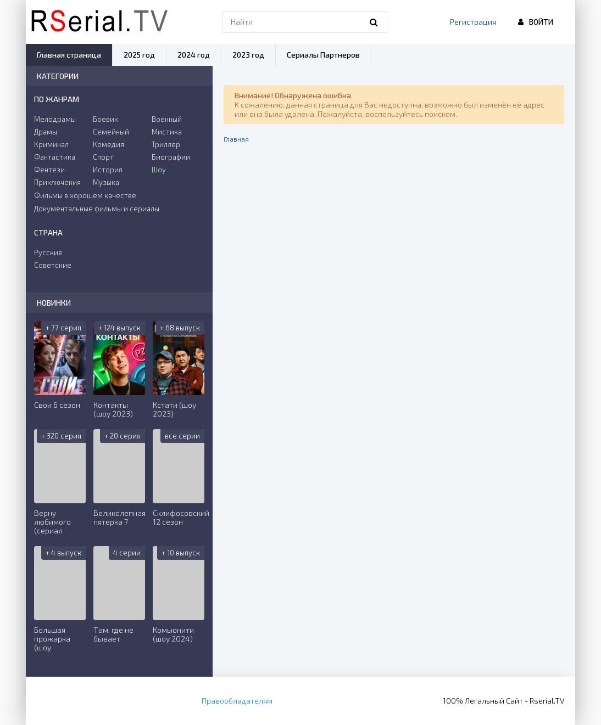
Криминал (51, 144)
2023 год (248, 54)
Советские (52, 265)
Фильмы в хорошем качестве (85, 195)
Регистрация (473, 21)
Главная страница (69, 54)
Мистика (167, 131)
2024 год (193, 54)
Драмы (45, 131)
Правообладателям (237, 700)
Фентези (49, 169)
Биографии (171, 157)
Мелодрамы (55, 119)
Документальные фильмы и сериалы (96, 208)
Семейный (111, 131)
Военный (167, 119)
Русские (48, 252)
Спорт (103, 157)
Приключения (57, 182)
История (108, 169)
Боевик (105, 119)
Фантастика (54, 157)
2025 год (139, 54)
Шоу (159, 169)
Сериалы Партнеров (323, 54)
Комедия (108, 144)
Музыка (106, 182)
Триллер (166, 144)
